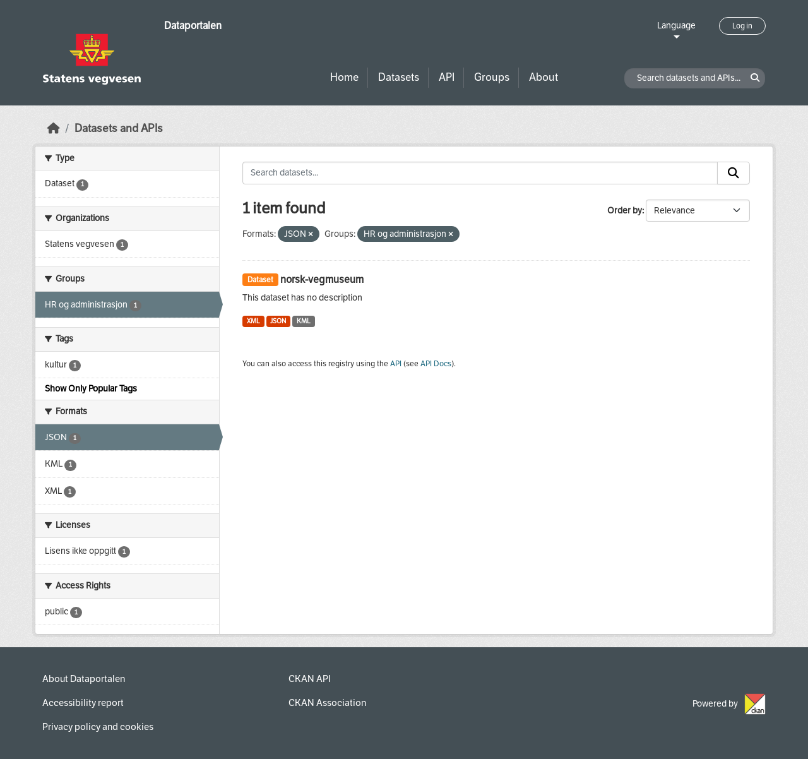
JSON (278, 321)
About (543, 77)
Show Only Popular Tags (91, 388)
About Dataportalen (83, 678)
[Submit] (733, 173)
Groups (491, 77)
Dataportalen (193, 26)
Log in (742, 25)
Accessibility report (83, 702)
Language (676, 25)
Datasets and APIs (118, 128)
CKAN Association (327, 702)
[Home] (53, 128)
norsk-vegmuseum (322, 279)
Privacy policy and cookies (97, 726)
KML (304, 321)
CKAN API (309, 678)
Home (344, 77)
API (446, 77)
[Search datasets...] (480, 173)
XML (253, 321)
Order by (624, 210)
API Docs (435, 363)
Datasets (398, 77)
